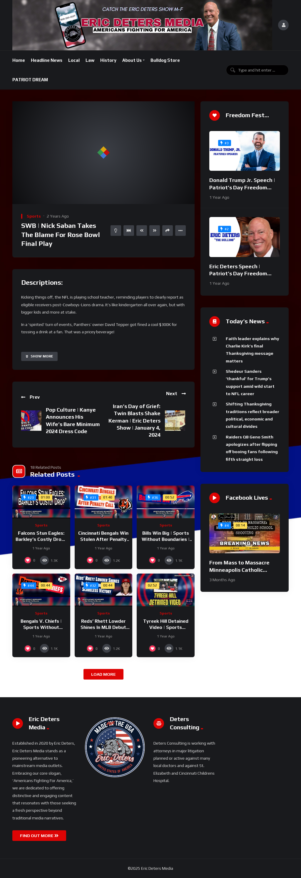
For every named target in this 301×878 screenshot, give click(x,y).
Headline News (46, 60)
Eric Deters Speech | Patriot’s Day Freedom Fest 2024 (238, 273)
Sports (34, 216)
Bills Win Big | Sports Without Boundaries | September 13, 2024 (166, 539)
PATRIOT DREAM (30, 79)
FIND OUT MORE (39, 835)
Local (74, 60)
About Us (132, 60)
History (108, 60)
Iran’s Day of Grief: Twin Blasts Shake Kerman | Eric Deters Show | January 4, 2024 (134, 420)
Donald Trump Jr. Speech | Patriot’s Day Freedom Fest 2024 (242, 187)
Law (90, 60)
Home (18, 60)
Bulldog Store (165, 60)
